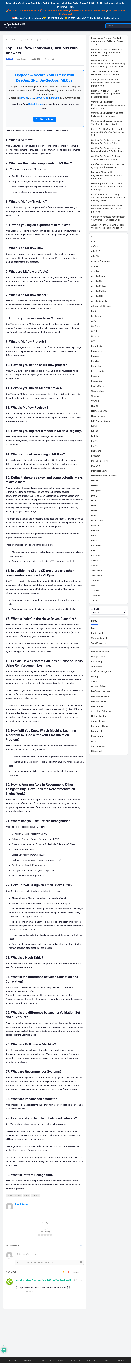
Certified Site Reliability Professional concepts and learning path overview (108, 105)
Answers (11, 1217)
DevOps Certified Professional (24, 10)
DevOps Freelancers (101, 696)
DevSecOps (46, 99)
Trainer (120, 1361)
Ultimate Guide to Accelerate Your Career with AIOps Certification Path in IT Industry (107, 52)
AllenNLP (95, 251)
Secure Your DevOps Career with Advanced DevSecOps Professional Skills (108, 132)
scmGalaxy (96, 667)
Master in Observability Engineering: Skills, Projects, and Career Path (106, 175)
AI (92, 236)
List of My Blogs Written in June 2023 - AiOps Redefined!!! (44, 1301)
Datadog (95, 356)
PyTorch (95, 540)
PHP (93, 515)
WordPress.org (98, 643)
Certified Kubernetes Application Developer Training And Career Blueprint (106, 208)
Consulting (91, 1361)
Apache (95, 271)
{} (51, 1284)
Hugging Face (98, 416)
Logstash (95, 455)
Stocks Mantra (98, 746)
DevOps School (98, 657)
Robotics (95, 555)
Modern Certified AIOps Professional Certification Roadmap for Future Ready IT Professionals (108, 63)
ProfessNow (97, 736)
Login (79, 1267)
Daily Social (96, 346)
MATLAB (95, 465)
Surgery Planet (98, 721)
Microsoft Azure (99, 471)
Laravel (94, 441)
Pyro (93, 535)
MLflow (16, 41)
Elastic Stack (97, 386)
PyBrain (95, 530)
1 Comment (50, 60)
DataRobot (96, 366)
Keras (94, 426)
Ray (93, 550)
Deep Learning (98, 371)
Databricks (96, 351)
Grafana (95, 396)
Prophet (95, 525)
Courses (95, 336)
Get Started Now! (44, 124)
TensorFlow (96, 570)
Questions (36, 1217)
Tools (41, 1361)
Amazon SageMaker (101, 261)
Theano (95, 580)
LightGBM (96, 450)
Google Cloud (97, 391)
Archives (95, 608)
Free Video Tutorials (100, 652)
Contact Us (12, 1361)
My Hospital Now (99, 726)
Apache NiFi (97, 296)
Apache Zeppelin (99, 301)
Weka (94, 585)
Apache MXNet (98, 291)
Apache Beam (98, 276)
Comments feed (99, 638)
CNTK (94, 331)
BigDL (94, 311)
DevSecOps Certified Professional (88, 10)
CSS (93, 341)
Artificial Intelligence (101, 671)
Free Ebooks (97, 706)
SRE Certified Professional (55, 10)
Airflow (94, 246)
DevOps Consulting (100, 691)
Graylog (95, 401)
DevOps (28, 99)
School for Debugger (101, 711)
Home (9, 41)
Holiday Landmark (100, 716)
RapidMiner (96, 545)
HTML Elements (99, 411)
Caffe (93, 321)
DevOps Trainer (98, 701)
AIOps (94, 681)
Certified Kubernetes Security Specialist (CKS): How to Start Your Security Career (108, 197)
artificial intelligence (101, 306)
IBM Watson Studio (100, 421)
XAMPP (95, 590)
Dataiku (95, 361)
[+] (54, 1284)
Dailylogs (28, 1361)
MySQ (94, 495)
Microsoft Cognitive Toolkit (104, 475)
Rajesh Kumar (22, 60)
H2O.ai (94, 406)
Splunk (94, 565)
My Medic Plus (98, 731)
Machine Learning (99, 460)
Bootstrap (96, 316)
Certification (56, 1361)
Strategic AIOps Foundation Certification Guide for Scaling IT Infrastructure (106, 82)
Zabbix (94, 600)
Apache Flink (97, 281)
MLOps (59, 99)
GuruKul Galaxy (98, 686)
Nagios (94, 500)
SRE (36, 99)
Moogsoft (96, 490)
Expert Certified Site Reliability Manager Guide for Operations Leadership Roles (105, 93)
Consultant (74, 1361)
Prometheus (97, 520)
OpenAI (94, 505)
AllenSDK (95, 256)
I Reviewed (96, 751)
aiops (93, 241)
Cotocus (95, 741)
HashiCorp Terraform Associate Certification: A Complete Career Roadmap (106, 186)
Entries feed (97, 633)
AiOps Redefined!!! (14, 24)
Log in (94, 628)
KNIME (94, 436)
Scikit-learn (96, 560)
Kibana (94, 431)
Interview (20, 1217)
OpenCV (95, 510)
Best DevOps (97, 662)
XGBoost (95, 595)
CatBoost (95, 326)
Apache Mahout (98, 286)
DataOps (95, 676)
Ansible (94, 266)
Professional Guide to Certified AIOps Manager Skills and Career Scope (107, 41)
